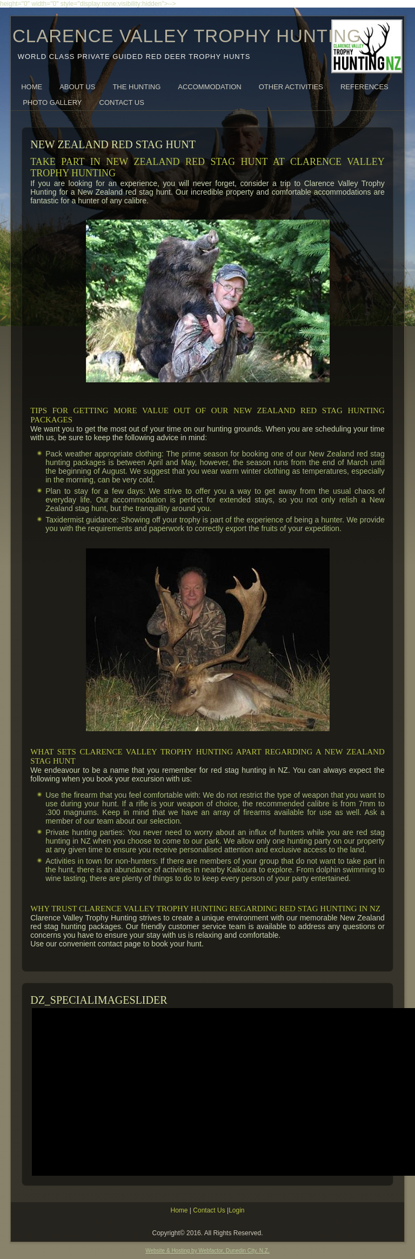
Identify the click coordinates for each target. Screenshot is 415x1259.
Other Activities (291, 87)
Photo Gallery (52, 102)
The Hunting (136, 87)
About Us (77, 87)
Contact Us (121, 102)
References (364, 87)
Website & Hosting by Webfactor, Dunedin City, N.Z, (207, 1251)
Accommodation (209, 87)
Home (31, 87)
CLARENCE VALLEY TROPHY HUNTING (187, 36)
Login (236, 1210)
